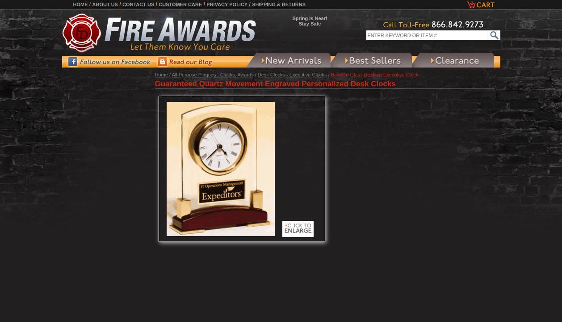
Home (80, 4)
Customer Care (180, 4)
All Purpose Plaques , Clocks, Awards (212, 74)
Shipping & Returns (279, 4)
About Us (105, 4)
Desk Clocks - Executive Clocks (292, 74)
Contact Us (138, 4)
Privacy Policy (226, 4)
